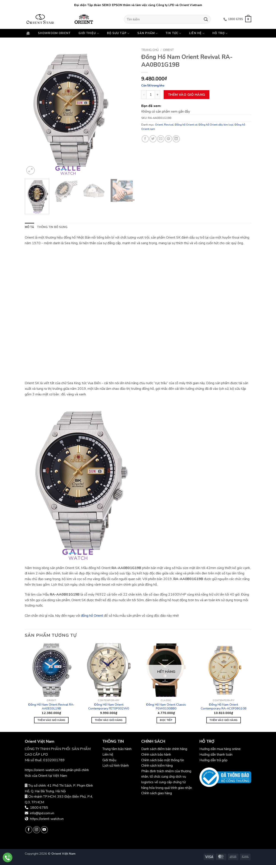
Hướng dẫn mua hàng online (220, 749)
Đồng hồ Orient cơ (186, 125)
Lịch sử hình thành (115, 765)
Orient (168, 50)
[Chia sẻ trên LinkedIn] (176, 138)
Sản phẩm (147, 33)
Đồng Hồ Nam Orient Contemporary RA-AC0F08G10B (223, 707)
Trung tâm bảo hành (117, 749)
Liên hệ (197, 33)
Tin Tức (173, 33)
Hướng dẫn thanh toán (215, 754)
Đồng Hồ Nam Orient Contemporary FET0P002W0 (108, 707)
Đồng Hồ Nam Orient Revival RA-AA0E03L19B (51, 707)
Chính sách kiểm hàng (157, 765)
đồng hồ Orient (92, 615)
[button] (248, 19)
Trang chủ (150, 50)
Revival (169, 125)
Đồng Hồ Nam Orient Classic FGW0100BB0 (166, 707)
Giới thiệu (88, 33)
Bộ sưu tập (118, 33)
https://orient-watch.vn (47, 818)
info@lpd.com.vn (42, 813)
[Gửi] (206, 19)
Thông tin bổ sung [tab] (52, 227)
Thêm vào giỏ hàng (186, 94)
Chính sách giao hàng (156, 793)
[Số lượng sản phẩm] (150, 94)
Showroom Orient (54, 33)
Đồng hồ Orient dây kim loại (216, 125)
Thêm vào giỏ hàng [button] (51, 720)
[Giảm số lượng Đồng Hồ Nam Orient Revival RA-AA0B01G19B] (143, 94)
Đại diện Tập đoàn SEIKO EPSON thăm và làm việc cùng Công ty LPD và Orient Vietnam (138, 5)
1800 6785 (39, 807)
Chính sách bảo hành (156, 754)
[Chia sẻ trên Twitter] (153, 138)
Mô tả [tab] (29, 227)
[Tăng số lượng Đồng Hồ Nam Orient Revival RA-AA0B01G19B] (157, 94)
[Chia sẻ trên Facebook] (145, 138)
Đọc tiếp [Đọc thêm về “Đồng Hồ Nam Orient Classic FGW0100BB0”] (166, 720)
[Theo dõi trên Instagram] (36, 829)
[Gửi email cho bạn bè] (160, 138)
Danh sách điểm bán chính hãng (164, 749)
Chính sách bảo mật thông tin (162, 760)
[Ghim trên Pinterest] (168, 138)
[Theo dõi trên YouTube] (44, 829)
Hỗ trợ (220, 33)
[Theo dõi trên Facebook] (28, 829)
